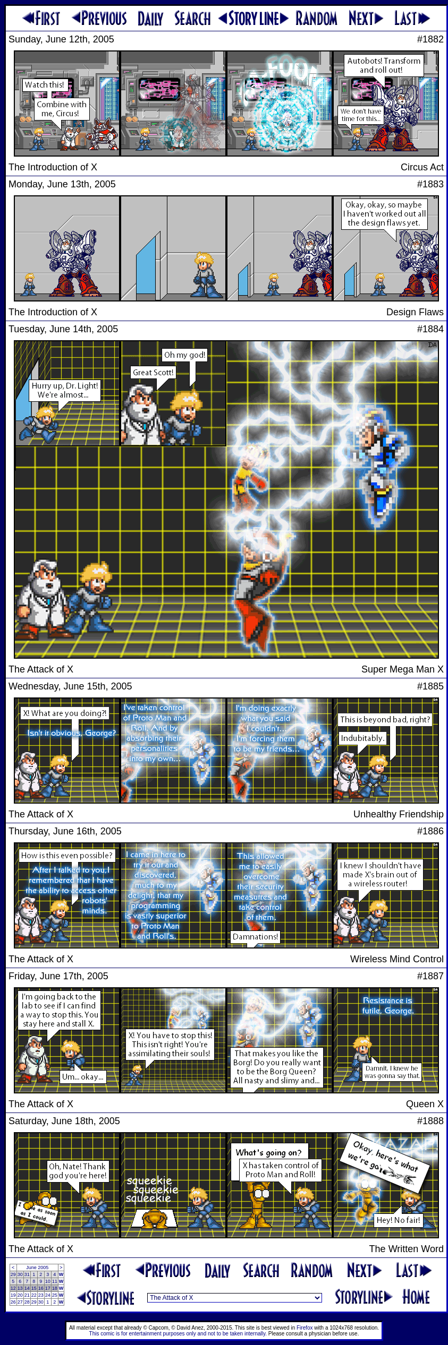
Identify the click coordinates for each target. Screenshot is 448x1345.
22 (34, 1295)
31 (27, 1274)
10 (47, 1281)
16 (41, 1288)
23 (41, 1295)
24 (47, 1295)
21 (27, 1295)
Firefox (305, 1328)
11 (54, 1281)
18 (54, 1288)
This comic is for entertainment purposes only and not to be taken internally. (178, 1334)
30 (20, 1274)
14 (27, 1288)
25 (54, 1295)
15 (34, 1288)
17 (47, 1288)
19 (13, 1295)
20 (20, 1295)
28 (27, 1302)
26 (13, 1302)
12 (13, 1288)
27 (20, 1302)
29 (13, 1274)
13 (20, 1288)
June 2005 (37, 1267)
